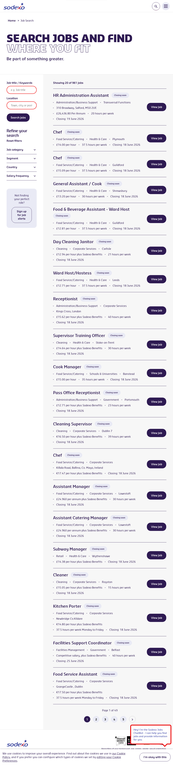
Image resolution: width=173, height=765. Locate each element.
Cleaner (60, 575)
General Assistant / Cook (77, 183)
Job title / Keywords (19, 83)
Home (12, 20)
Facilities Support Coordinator (82, 643)
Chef (57, 132)
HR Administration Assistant (81, 95)
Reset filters (14, 141)
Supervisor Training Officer (79, 335)
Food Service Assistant (75, 674)
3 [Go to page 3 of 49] (105, 719)
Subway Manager (70, 549)
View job (156, 107)
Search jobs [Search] (18, 117)
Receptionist (65, 298)
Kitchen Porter (67, 606)
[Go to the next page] (132, 719)
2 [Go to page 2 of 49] (96, 719)
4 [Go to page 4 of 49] (114, 719)
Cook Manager (67, 366)
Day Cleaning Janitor (73, 241)
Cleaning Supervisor (72, 424)
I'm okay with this (155, 757)
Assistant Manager (71, 486)
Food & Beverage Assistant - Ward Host (91, 209)
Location (12, 98)
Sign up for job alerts (21, 215)
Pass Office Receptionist (76, 392)
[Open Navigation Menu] (166, 6)
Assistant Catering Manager (80, 517)
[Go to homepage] (14, 6)
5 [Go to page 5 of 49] (123, 719)
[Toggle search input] (156, 6)
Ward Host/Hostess (72, 273)
